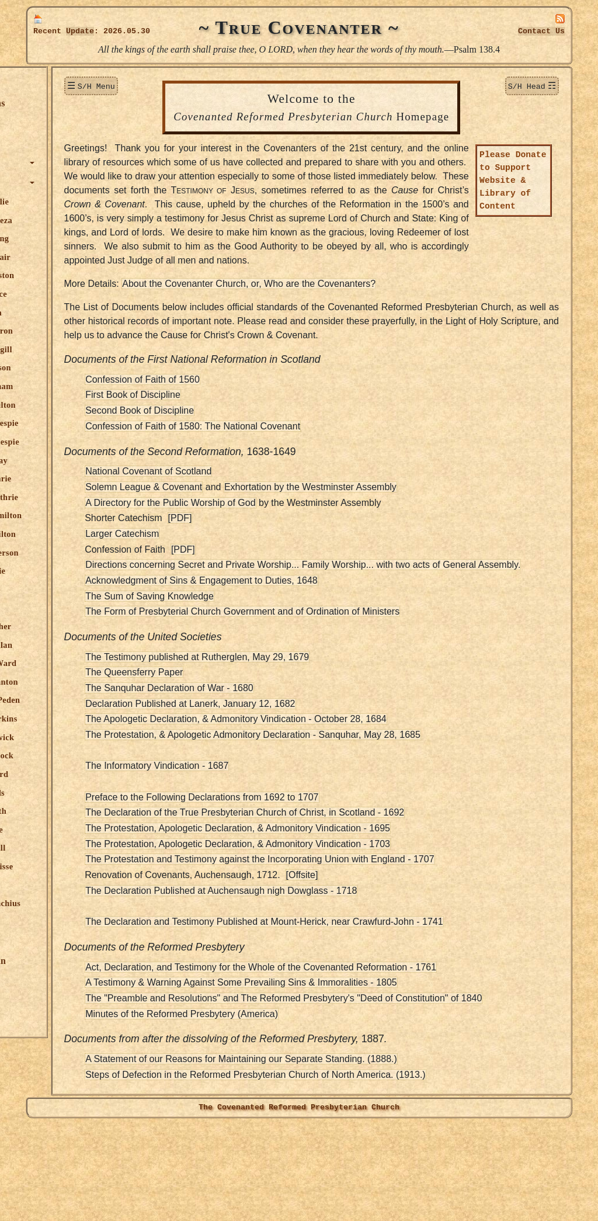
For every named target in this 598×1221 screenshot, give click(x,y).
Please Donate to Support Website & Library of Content (513, 194)
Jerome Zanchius (82, 903)
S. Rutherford (76, 774)
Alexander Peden (82, 700)
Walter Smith (75, 811)
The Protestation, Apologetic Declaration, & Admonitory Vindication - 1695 (331, 911)
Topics (51, 163)
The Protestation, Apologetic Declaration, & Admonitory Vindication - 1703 (331, 927)
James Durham (78, 386)
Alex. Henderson (81, 552)
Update (80, 31)
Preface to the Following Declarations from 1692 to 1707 (295, 880)
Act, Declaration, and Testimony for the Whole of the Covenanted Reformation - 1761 (354, 1050)
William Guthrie (81, 497)
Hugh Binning (76, 238)
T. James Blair (77, 257)
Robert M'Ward (80, 663)
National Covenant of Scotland (242, 540)
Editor (62, 922)
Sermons (56, 143)
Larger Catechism (216, 603)
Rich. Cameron (78, 330)
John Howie (72, 589)
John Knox (70, 607)
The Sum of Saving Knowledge (243, 679)
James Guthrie (77, 478)
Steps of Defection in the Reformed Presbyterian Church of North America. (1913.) (349, 1172)
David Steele (73, 829)
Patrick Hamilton (83, 515)
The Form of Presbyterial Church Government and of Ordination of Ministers (336, 694)
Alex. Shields (74, 792)
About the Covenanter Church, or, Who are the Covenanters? (343, 339)
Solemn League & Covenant (237, 556)
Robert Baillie (76, 201)
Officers (55, 981)
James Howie (74, 570)
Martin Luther (77, 626)
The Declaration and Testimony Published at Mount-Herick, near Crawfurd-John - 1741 (358, 1005)
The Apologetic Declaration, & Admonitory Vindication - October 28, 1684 (330, 802)
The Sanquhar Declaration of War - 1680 (263, 771)
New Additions (68, 103)
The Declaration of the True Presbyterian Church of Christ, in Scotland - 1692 (338, 895)
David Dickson (77, 367)
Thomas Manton (81, 681)
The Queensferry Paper (228, 755)
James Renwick (79, 737)
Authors (55, 183)
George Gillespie (81, 423)
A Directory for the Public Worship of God (264, 572)
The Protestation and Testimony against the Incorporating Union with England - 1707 (353, 942)
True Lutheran (69, 961)
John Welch (71, 885)
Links (50, 1020)
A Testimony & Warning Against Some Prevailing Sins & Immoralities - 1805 (335, 1065)
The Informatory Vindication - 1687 (250, 849)
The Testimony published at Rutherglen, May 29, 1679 (291, 740)
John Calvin (72, 312)
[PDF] (274, 587)
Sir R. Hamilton (80, 534)
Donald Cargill (78, 349)
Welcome (57, 83)
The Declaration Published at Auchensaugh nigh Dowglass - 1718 (315, 974)
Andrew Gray (76, 460)
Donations (59, 123)
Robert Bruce (75, 294)
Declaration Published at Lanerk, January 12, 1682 (284, 787)
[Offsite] (396, 958)
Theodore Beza (78, 220)
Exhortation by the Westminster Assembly (404, 556)
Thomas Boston (79, 275)
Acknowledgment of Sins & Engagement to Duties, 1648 (295, 663)
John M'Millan (78, 645)
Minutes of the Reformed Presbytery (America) (275, 1111)
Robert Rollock (78, 755)
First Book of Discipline (226, 464)
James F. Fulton (79, 405)
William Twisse (78, 866)
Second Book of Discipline (233, 479)
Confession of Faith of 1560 (236, 448)
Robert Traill (74, 847)
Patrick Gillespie (81, 441)
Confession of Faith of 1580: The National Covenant (286, 495)
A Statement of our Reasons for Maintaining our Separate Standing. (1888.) (335, 1156)
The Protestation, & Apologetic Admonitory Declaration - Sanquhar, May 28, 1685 (346, 818)
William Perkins (80, 718)
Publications (63, 941)
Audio (50, 1000)
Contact (541, 31)
